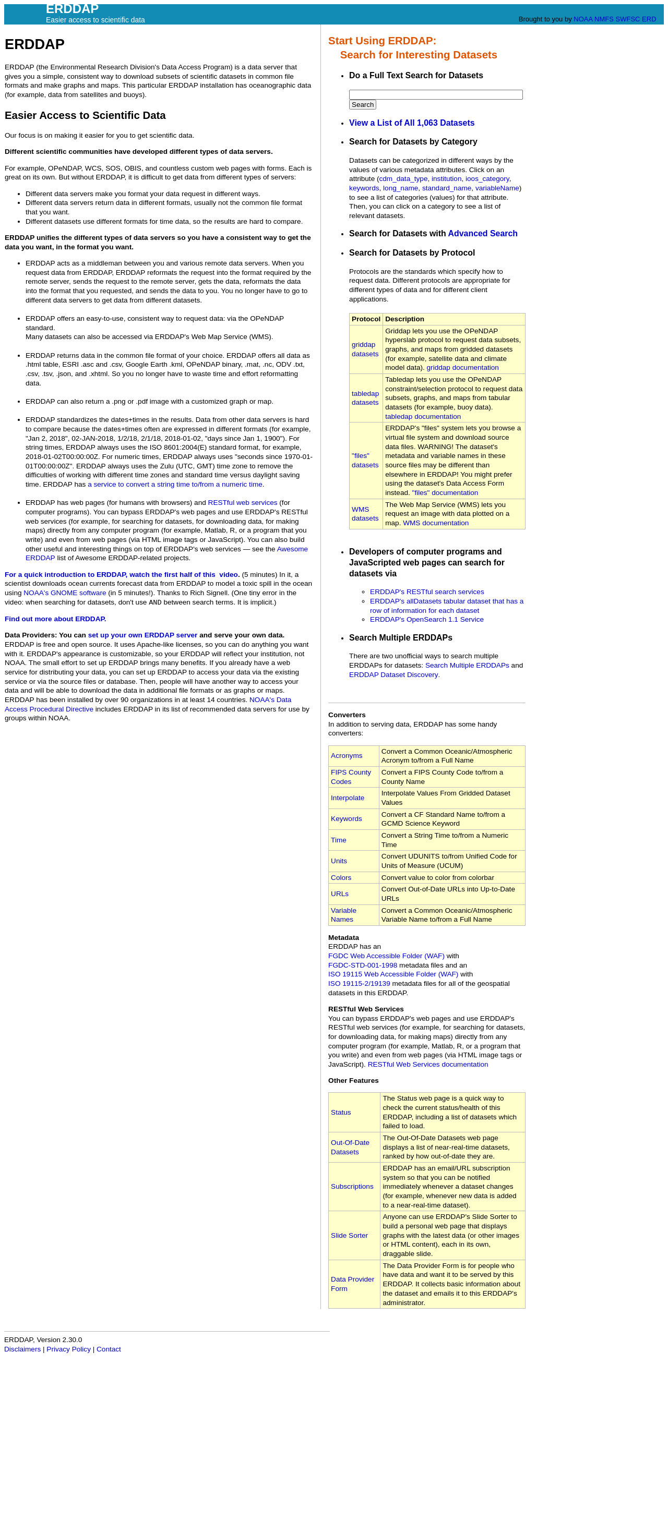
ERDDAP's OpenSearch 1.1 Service (427, 619)
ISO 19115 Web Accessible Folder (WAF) (393, 974)
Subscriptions (352, 1186)
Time (339, 840)
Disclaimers (22, 1349)
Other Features (353, 1080)
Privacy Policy (68, 1349)
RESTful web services (243, 502)
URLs (340, 894)
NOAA (583, 19)
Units (339, 861)
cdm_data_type (403, 179)
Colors (341, 878)
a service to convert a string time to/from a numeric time (175, 484)
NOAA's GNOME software (64, 593)
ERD (649, 19)
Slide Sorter (349, 1235)
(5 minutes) (259, 574)
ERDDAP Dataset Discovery (393, 675)
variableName (497, 188)
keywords (364, 188)
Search (363, 104)
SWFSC (628, 19)
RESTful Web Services (366, 1009)
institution (446, 179)
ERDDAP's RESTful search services (427, 592)
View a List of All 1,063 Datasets (411, 122)
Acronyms (346, 755)
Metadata (343, 937)
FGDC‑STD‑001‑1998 (362, 965)
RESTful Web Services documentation (428, 1064)
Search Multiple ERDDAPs (467, 665)
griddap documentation (463, 367)
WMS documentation (436, 523)
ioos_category (487, 179)
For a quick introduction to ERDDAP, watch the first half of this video (121, 574)
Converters (347, 715)
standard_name (446, 188)
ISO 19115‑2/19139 (359, 983)
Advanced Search (483, 233)
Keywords (346, 819)
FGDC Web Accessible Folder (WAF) (386, 956)
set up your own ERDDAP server (143, 635)
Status (341, 1112)
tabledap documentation (423, 416)
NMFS (604, 19)
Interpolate (347, 798)
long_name (400, 188)
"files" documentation (445, 493)
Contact (109, 1349)
